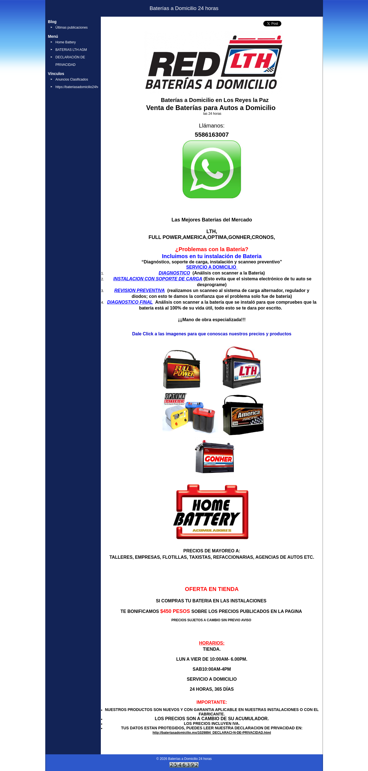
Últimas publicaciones (72, 27)
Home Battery (66, 42)
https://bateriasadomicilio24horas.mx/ (83, 87)
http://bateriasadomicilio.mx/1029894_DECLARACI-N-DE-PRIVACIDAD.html (211, 733)
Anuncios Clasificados (72, 79)
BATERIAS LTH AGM (71, 50)
